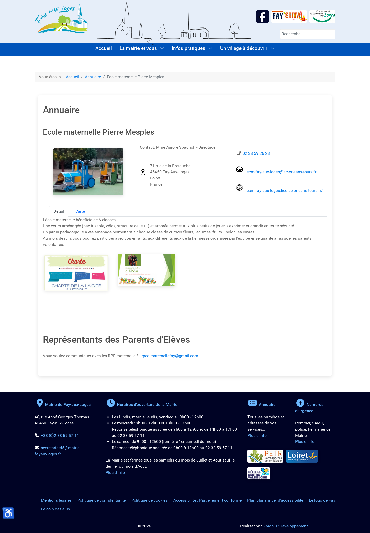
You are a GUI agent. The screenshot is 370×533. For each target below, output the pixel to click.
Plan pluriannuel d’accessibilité (275, 500)
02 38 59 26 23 (256, 153)
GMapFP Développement (285, 525)
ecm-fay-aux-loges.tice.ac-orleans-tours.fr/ (285, 190)
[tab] (58, 211)
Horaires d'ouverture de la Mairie (142, 404)
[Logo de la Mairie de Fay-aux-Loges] (62, 18)
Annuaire (261, 404)
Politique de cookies (149, 500)
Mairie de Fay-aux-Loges (63, 404)
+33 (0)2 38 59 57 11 (60, 435)
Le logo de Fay (322, 500)
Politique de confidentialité (101, 500)
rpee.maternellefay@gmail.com (170, 355)
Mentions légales (56, 500)
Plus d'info (115, 472)
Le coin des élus (55, 509)
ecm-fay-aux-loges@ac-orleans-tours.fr (281, 171)
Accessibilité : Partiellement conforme (207, 500)
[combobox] (307, 34)
